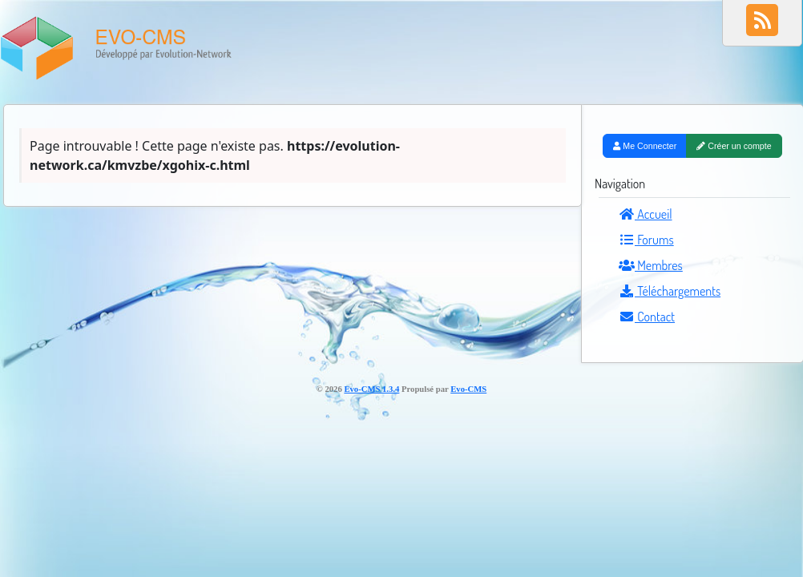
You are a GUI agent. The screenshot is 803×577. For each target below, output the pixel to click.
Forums (646, 240)
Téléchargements (669, 291)
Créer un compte (733, 146)
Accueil (645, 214)
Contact (647, 317)
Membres (651, 265)
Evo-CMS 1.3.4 (371, 389)
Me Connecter (644, 146)
